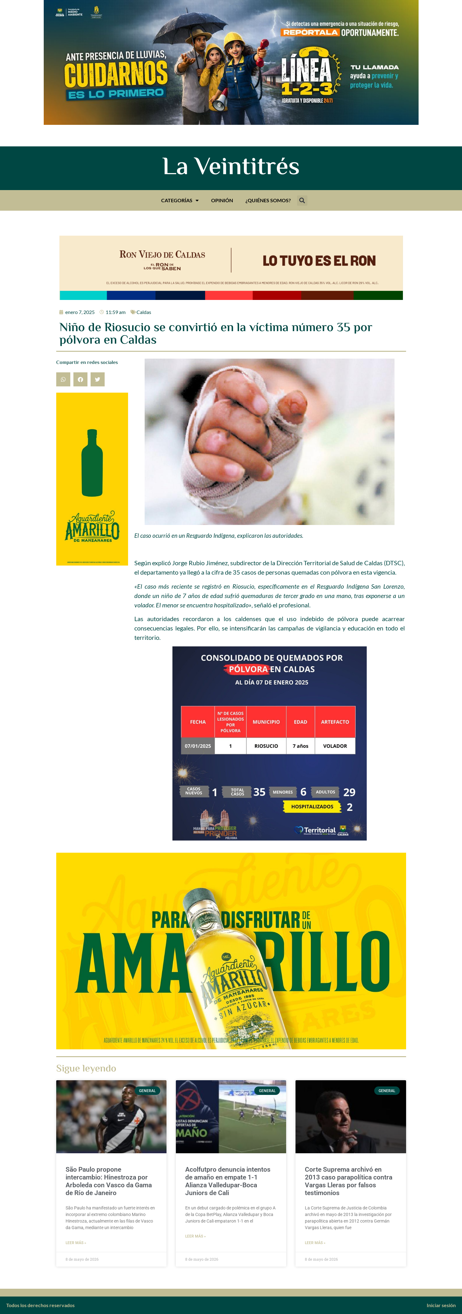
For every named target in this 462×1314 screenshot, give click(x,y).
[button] (302, 200)
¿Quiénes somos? (268, 200)
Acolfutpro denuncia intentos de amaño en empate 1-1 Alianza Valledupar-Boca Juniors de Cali (228, 1181)
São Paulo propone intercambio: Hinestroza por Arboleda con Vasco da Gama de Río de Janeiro (109, 1181)
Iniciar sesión (441, 1305)
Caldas (144, 312)
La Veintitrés (231, 168)
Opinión (222, 200)
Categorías (180, 200)
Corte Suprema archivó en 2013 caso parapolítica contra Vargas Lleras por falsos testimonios (348, 1181)
